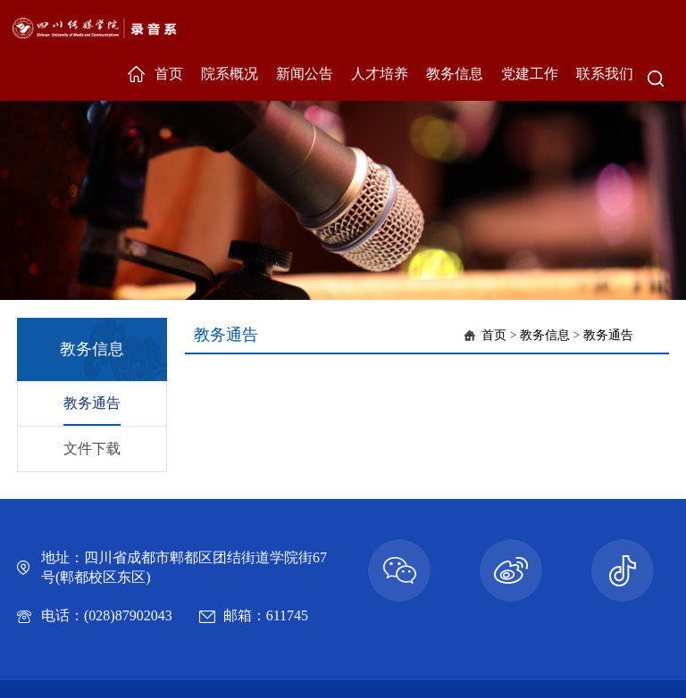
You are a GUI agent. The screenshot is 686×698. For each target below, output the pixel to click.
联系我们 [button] (604, 73)
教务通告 (92, 403)
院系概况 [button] (229, 73)
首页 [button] (169, 73)
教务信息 (545, 335)
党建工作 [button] (529, 73)
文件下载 (92, 448)
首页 (493, 335)
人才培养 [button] (379, 73)
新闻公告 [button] (304, 73)
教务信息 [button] (454, 73)
